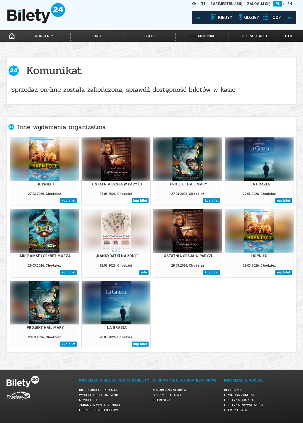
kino (97, 36)
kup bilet (68, 201)
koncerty (44, 36)
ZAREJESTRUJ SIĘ (226, 4)
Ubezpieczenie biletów (98, 410)
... (288, 35)
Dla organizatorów (169, 390)
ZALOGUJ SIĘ (258, 4)
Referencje (161, 400)
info (144, 272)
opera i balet (254, 36)
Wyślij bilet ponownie (99, 395)
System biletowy (166, 395)
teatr (149, 36)
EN (289, 4)
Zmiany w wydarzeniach (100, 405)
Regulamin (233, 390)
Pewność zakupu (239, 395)
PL (277, 4)
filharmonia (202, 36)
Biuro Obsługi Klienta (98, 390)
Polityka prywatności (244, 405)
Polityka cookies (239, 400)
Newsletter (89, 400)
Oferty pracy (236, 410)
